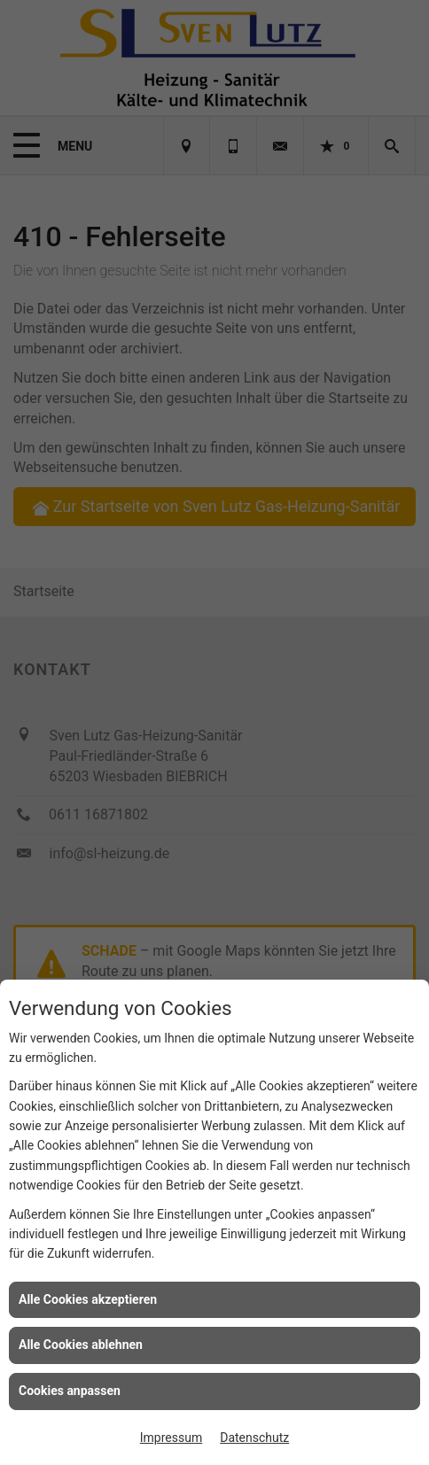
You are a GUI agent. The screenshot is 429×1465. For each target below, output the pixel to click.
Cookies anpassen (70, 1391)
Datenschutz (254, 1437)
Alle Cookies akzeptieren (88, 1299)
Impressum (171, 1437)
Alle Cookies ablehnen (81, 1344)
